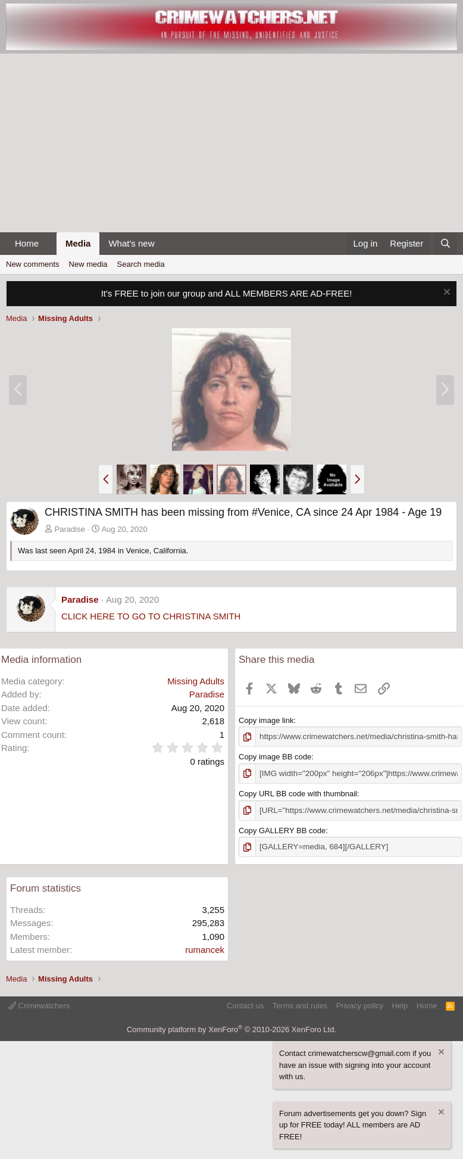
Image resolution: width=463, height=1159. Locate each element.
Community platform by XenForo (231, 1027)
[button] (48, 244)
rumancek (204, 948)
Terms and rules (300, 1004)
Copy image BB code (275, 756)
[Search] (445, 244)
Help (400, 1004)
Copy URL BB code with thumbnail (298, 793)
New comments (33, 264)
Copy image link (266, 720)
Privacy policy (359, 1004)
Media (78, 243)
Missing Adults (195, 681)
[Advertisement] (231, 143)
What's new (131, 243)
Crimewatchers (39, 1004)
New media (88, 264)
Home (27, 243)
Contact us (245, 1004)
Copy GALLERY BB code (282, 829)
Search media (141, 264)
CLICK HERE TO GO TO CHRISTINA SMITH (150, 616)
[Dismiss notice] (445, 293)
